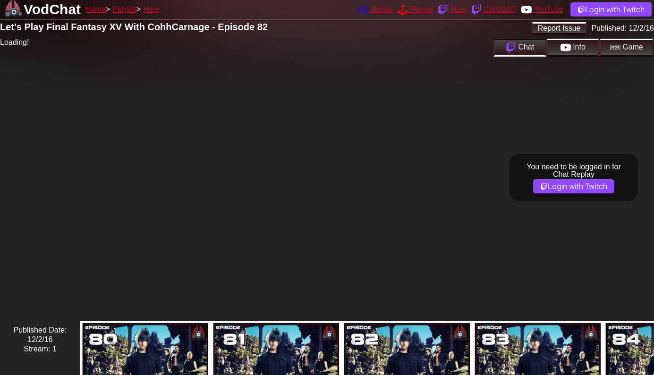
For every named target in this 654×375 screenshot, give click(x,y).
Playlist (124, 9)
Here (151, 9)
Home (95, 9)
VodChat (52, 9)
